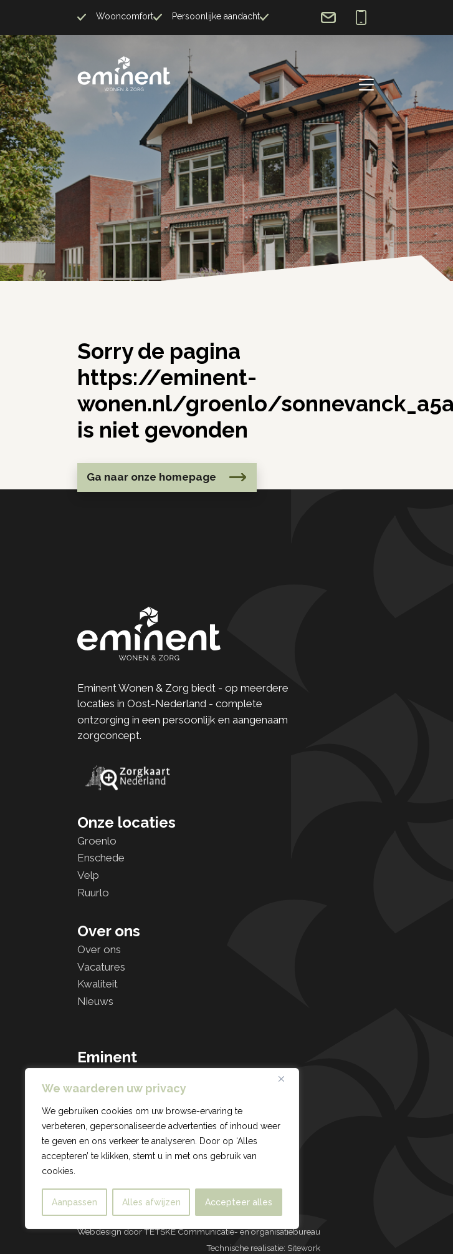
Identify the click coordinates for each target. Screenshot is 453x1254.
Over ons (99, 949)
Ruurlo (93, 892)
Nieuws (95, 1001)
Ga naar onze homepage (151, 477)
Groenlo (97, 841)
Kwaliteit (97, 983)
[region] (162, 1148)
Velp (88, 875)
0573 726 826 (361, 17)
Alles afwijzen (151, 1202)
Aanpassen (74, 1202)
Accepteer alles (238, 1202)
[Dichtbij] (286, 1078)
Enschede (101, 857)
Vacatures (101, 967)
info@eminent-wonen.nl (328, 17)
